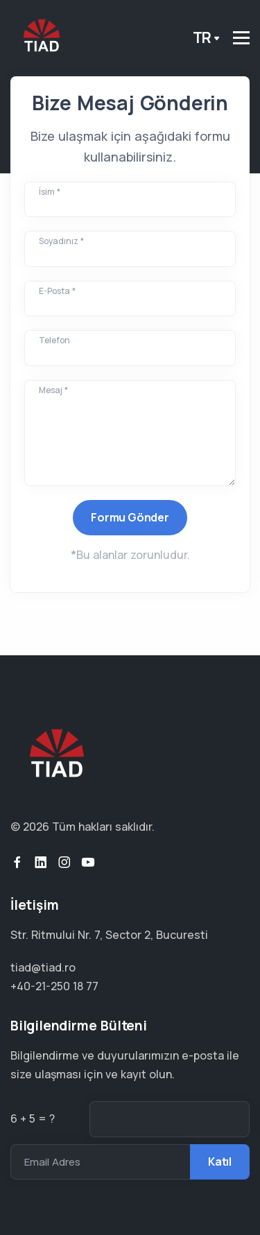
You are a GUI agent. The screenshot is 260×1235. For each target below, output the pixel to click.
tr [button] (202, 37)
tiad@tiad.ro (43, 967)
